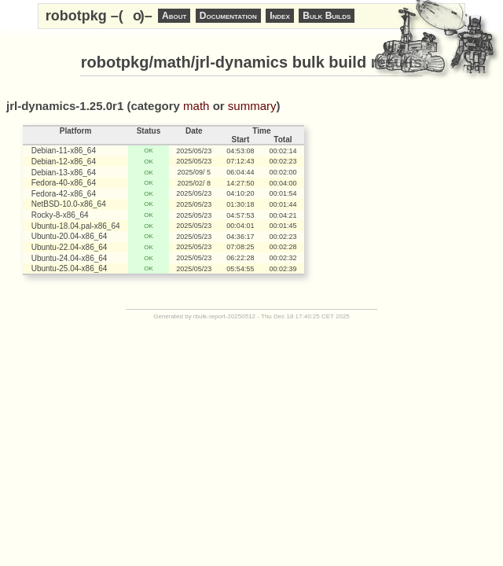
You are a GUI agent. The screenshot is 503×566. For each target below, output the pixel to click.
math (196, 105)
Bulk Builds (327, 15)
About (174, 15)
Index (280, 15)
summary (252, 105)
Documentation (228, 15)
